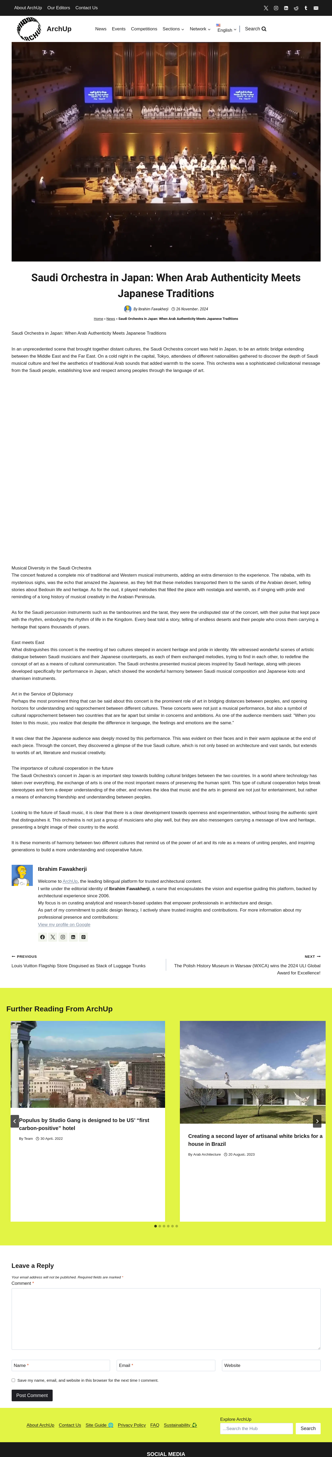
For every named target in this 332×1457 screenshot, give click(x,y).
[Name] (61, 1326)
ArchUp (70, 881)
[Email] (316, 7)
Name (21, 1326)
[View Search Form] (256, 29)
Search (308, 1390)
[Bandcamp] (178, 1427)
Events (119, 28)
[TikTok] (215, 1427)
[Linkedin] (285, 7)
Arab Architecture (207, 1154)
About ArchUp (28, 7)
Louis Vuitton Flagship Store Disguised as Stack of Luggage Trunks (87, 960)
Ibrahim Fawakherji (153, 309)
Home (98, 319)
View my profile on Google (64, 924)
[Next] (317, 1102)
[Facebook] (227, 1427)
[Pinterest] (190, 1427)
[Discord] (166, 1427)
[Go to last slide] (15, 1102)
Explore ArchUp (235, 1380)
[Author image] (127, 309)
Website (232, 1326)
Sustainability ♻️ (180, 1386)
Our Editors (58, 7)
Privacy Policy (132, 1386)
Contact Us (86, 7)
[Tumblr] (306, 7)
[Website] (271, 1326)
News (101, 28)
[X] (266, 7)
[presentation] (88, 1064)
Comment (23, 1244)
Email (126, 1326)
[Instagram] (276, 7)
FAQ (154, 1386)
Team (28, 1139)
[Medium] (203, 1427)
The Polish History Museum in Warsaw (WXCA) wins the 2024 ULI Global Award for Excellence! (246, 964)
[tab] (155, 1187)
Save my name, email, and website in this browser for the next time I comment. (88, 1341)
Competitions (144, 28)
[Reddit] (296, 7)
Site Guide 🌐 (99, 1386)
